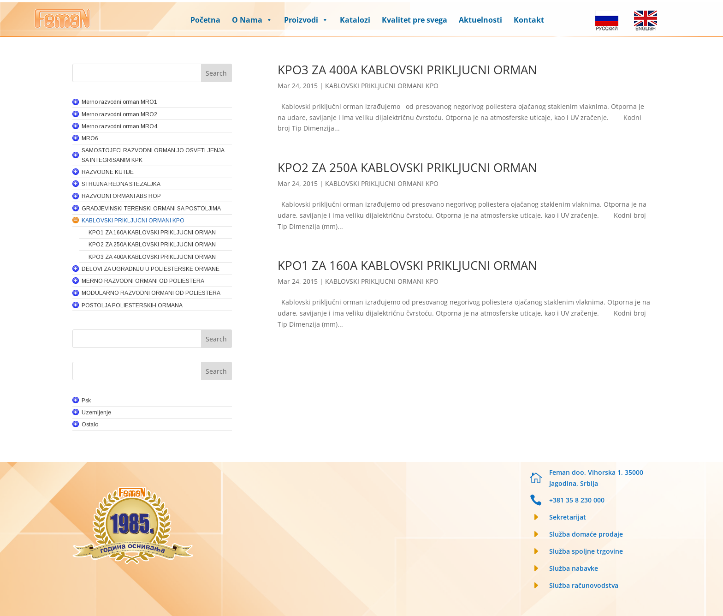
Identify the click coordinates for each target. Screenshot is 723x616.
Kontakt (529, 20)
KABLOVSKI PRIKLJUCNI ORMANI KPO (382, 85)
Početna (205, 20)
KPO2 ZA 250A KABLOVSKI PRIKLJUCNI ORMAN (407, 167)
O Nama (252, 20)
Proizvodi (306, 20)
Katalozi (355, 20)
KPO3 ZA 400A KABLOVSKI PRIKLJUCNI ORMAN (407, 69)
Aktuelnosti (480, 20)
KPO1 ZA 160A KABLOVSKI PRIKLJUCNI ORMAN (407, 265)
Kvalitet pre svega (414, 20)
